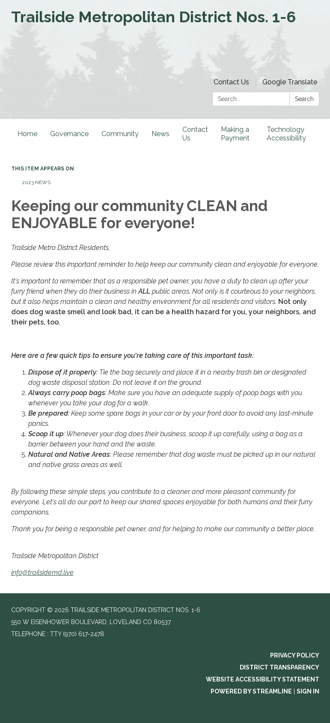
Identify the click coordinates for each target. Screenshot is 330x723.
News (160, 134)
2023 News (36, 182)
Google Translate (289, 82)
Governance (69, 134)
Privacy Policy (294, 655)
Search (304, 98)
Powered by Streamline (251, 691)
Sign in (308, 691)
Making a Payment (235, 133)
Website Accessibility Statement (262, 679)
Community (120, 134)
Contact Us (231, 82)
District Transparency (279, 667)
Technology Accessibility (286, 133)
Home (27, 134)
